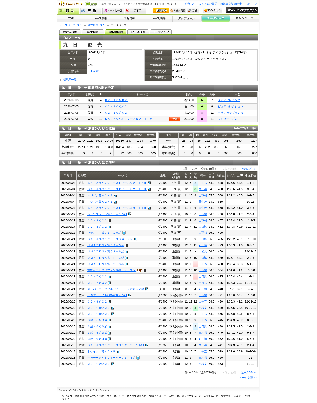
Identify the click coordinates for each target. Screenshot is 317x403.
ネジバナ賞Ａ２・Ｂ (100, 195)
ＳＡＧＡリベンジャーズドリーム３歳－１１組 (117, 207)
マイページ (212, 10)
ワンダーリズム (228, 118)
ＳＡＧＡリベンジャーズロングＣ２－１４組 (115, 345)
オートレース (113, 11)
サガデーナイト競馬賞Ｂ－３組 (107, 295)
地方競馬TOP (96, 25)
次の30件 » (248, 168)
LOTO (135, 11)
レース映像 (158, 18)
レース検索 (138, 31)
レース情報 (100, 18)
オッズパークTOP (70, 25)
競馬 (68, 11)
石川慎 (203, 245)
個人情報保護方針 (136, 396)
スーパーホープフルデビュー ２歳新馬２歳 (115, 289)
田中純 (203, 201)
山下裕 (203, 182)
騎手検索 (93, 31)
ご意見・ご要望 (242, 396)
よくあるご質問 (208, 3)
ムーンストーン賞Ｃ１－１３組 (107, 214)
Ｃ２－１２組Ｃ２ (98, 363)
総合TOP (190, 3)
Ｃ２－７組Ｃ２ (97, 276)
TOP (71, 18)
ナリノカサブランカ (230, 112)
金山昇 (203, 189)
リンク (65, 399)
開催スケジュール (187, 18)
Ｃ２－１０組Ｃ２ (116, 100)
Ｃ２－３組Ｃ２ (97, 220)
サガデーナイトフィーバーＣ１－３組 (111, 357)
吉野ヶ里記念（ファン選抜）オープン (111, 270)
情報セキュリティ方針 (161, 396)
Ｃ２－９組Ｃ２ (97, 301)
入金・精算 (178, 10)
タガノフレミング (229, 100)
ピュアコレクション (230, 106)
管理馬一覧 (69, 79)
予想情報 (129, 18)
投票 (174, 119)
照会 (193, 10)
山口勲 (203, 226)
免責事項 (226, 396)
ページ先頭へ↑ (248, 377)
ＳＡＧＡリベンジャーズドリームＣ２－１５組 (117, 182)
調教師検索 (115, 31)
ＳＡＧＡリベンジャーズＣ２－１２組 (129, 118)
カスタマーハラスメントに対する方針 (197, 396)
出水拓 (203, 282)
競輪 (90, 11)
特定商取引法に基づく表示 (89, 396)
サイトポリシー (115, 396)
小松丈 (203, 251)
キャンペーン (244, 18)
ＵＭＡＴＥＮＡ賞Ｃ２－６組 (105, 245)
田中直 (203, 301)
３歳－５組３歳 (97, 320)
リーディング (161, 31)
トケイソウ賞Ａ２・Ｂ (101, 351)
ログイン (251, 3)
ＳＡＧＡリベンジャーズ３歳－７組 (110, 239)
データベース (216, 18)
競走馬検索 (70, 31)
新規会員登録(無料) (231, 3)
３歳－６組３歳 (97, 338)
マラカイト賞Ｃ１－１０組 (104, 232)
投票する (161, 10)
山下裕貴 (93, 71)
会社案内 (67, 396)
